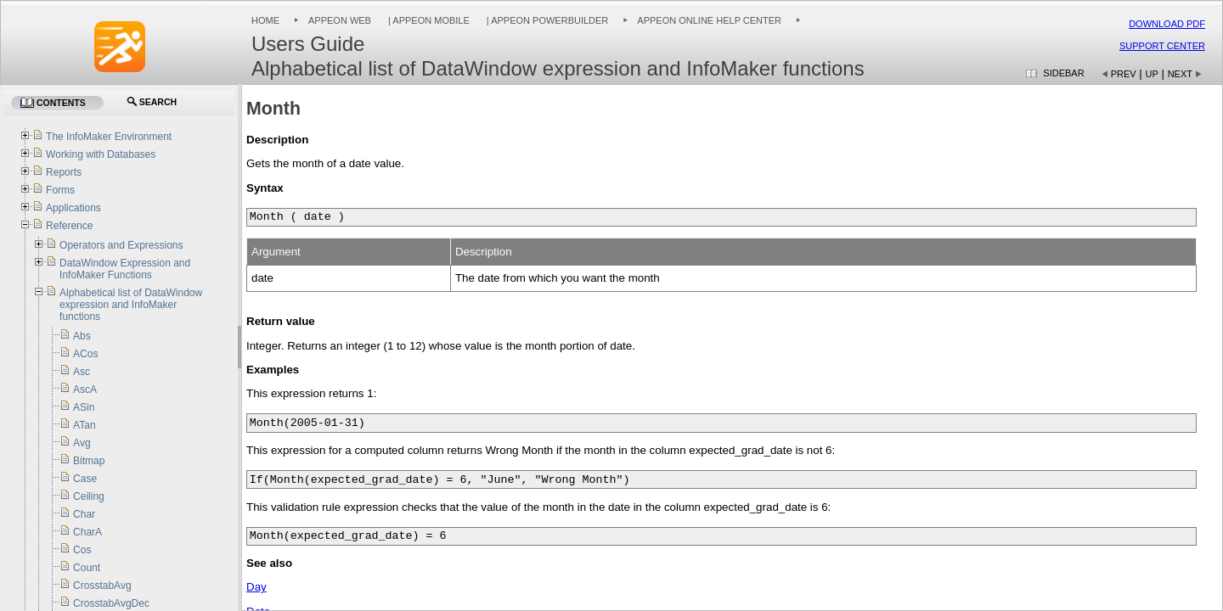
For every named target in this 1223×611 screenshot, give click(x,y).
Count (86, 568)
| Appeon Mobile (428, 20)
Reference (69, 226)
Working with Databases (100, 154)
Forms (60, 190)
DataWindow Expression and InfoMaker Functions (124, 269)
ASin (83, 407)
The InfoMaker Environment (109, 137)
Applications (73, 208)
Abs (82, 336)
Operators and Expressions (121, 245)
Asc (81, 372)
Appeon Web (339, 20)
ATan (84, 425)
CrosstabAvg (102, 585)
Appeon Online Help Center (709, 20)
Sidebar (1063, 73)
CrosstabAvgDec (111, 603)
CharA (87, 532)
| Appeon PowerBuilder (546, 20)
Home (265, 20)
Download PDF (1167, 24)
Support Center (1162, 46)
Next (1180, 74)
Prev (1123, 74)
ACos (85, 354)
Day (256, 586)
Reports (64, 172)
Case (85, 479)
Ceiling (88, 496)
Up (1152, 74)
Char (84, 514)
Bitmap (88, 461)
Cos (82, 550)
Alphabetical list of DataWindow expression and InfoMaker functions (130, 304)
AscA (85, 389)
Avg (81, 443)
